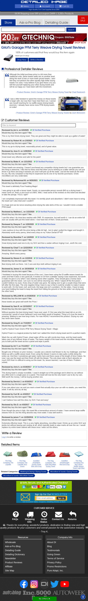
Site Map (9, 570)
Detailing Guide (13, 550)
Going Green (53, 554)
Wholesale (10, 542)
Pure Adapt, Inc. (55, 570)
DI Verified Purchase (40, 130)
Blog (49, 546)
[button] (83, 596)
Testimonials (53, 550)
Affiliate (8, 566)
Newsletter (10, 558)
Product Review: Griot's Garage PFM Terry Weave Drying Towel (43, 92)
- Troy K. (44, 531)
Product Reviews (13, 562)
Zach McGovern (78, 113)
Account (44, 6)
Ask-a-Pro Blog (13, 546)
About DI (51, 542)
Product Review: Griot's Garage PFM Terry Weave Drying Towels (42, 113)
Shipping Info (30, 518)
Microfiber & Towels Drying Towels (63, 471)
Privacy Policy (54, 562)
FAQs (15, 517)
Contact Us (58, 517)
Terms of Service (55, 558)
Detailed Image (44, 2)
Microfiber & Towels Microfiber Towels (18, 475)
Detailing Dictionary (15, 554)
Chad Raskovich (78, 92)
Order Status (43, 518)
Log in (4, 437)
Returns (72, 517)
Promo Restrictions (56, 566)
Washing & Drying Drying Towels (33, 471)
